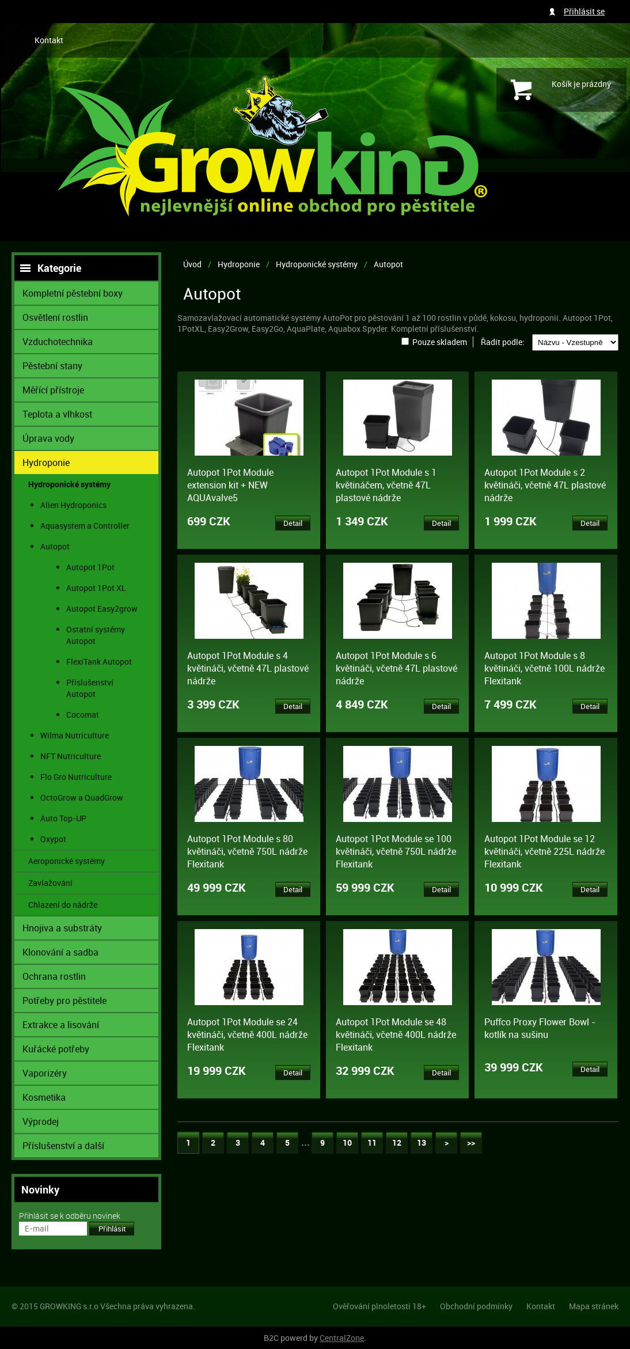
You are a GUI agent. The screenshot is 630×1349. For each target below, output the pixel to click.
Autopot (388, 264)
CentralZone (342, 1337)
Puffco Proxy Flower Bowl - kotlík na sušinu (539, 1028)
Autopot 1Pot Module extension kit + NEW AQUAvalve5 (230, 485)
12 (396, 1142)
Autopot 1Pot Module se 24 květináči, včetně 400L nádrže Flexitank (247, 1034)
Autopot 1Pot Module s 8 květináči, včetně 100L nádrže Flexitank (544, 668)
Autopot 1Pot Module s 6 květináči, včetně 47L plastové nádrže (396, 668)
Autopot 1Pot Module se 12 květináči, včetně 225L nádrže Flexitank (544, 851)
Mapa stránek (593, 1306)
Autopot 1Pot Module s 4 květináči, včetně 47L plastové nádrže (248, 668)
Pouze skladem (439, 341)
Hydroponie (239, 264)
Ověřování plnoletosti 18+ (379, 1306)
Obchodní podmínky (476, 1306)
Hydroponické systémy (317, 264)
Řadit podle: (503, 341)
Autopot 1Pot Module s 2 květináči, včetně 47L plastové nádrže (545, 485)
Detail (292, 523)
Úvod (192, 264)
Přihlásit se (584, 11)
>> (471, 1142)
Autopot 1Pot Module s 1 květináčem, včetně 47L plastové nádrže (386, 485)
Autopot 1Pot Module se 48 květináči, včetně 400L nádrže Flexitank (396, 1034)
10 (347, 1142)
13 (421, 1142)
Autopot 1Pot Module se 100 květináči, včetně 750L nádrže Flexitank (396, 851)
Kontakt (49, 40)
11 (372, 1142)
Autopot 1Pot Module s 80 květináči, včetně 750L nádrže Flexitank (247, 851)
